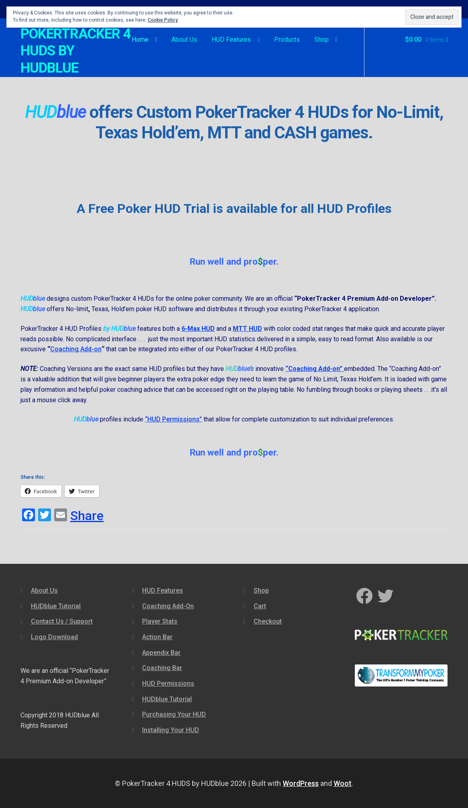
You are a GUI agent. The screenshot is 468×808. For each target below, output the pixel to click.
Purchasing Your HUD (174, 714)
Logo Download (54, 637)
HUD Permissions (168, 683)
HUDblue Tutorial (56, 606)
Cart (260, 606)
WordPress (301, 783)
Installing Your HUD (170, 730)
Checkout (268, 621)
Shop (321, 39)
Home (140, 39)
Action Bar (157, 637)
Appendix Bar (161, 652)
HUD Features (231, 39)
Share (87, 515)
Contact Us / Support (62, 621)
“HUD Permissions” (173, 419)
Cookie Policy (163, 20)
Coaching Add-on (76, 349)
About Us (184, 39)
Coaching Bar (162, 668)
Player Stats (159, 621)
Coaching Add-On (168, 606)
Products (287, 39)
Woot (343, 783)
